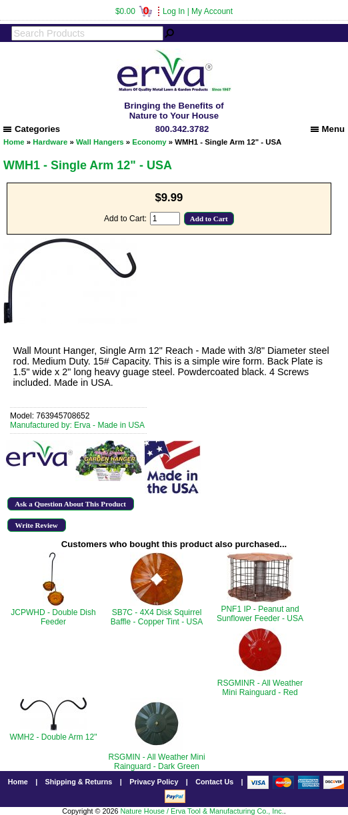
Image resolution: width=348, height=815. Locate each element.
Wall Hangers (100, 142)
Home (14, 142)
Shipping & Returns (79, 782)
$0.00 (133, 11)
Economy (149, 142)
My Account (212, 11)
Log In (174, 11)
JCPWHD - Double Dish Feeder (53, 617)
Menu (328, 129)
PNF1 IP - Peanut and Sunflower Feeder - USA (260, 613)
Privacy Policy (153, 782)
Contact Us (214, 782)
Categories (31, 129)
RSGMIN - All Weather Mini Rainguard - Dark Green (156, 761)
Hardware (50, 142)
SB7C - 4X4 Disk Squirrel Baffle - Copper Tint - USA (157, 617)
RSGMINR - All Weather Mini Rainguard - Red (260, 687)
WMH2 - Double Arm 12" (53, 737)
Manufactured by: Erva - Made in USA (77, 425)
